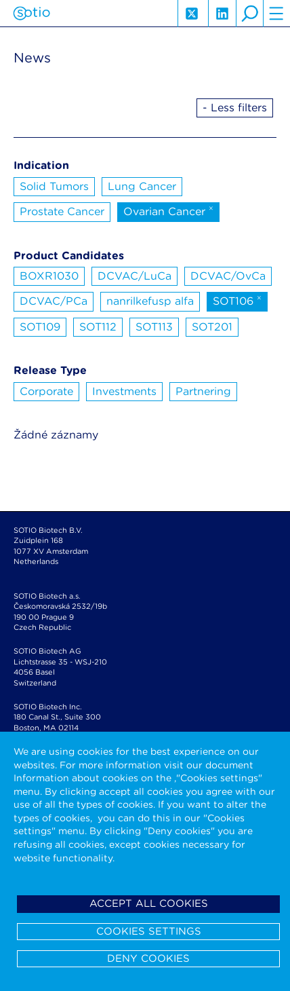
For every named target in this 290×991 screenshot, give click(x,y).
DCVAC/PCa (53, 301)
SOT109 (40, 326)
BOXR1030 (49, 275)
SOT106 (237, 300)
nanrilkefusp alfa (150, 301)
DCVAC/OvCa (228, 275)
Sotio (31, 13)
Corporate (46, 391)
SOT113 (154, 326)
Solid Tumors (54, 186)
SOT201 (212, 326)
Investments (124, 391)
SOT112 (98, 326)
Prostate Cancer (62, 211)
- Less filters (235, 107)
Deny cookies (148, 958)
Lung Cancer (142, 186)
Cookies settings (148, 931)
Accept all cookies (148, 903)
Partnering (203, 391)
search (249, 13)
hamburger (276, 13)
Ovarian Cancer (168, 210)
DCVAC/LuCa (134, 275)
